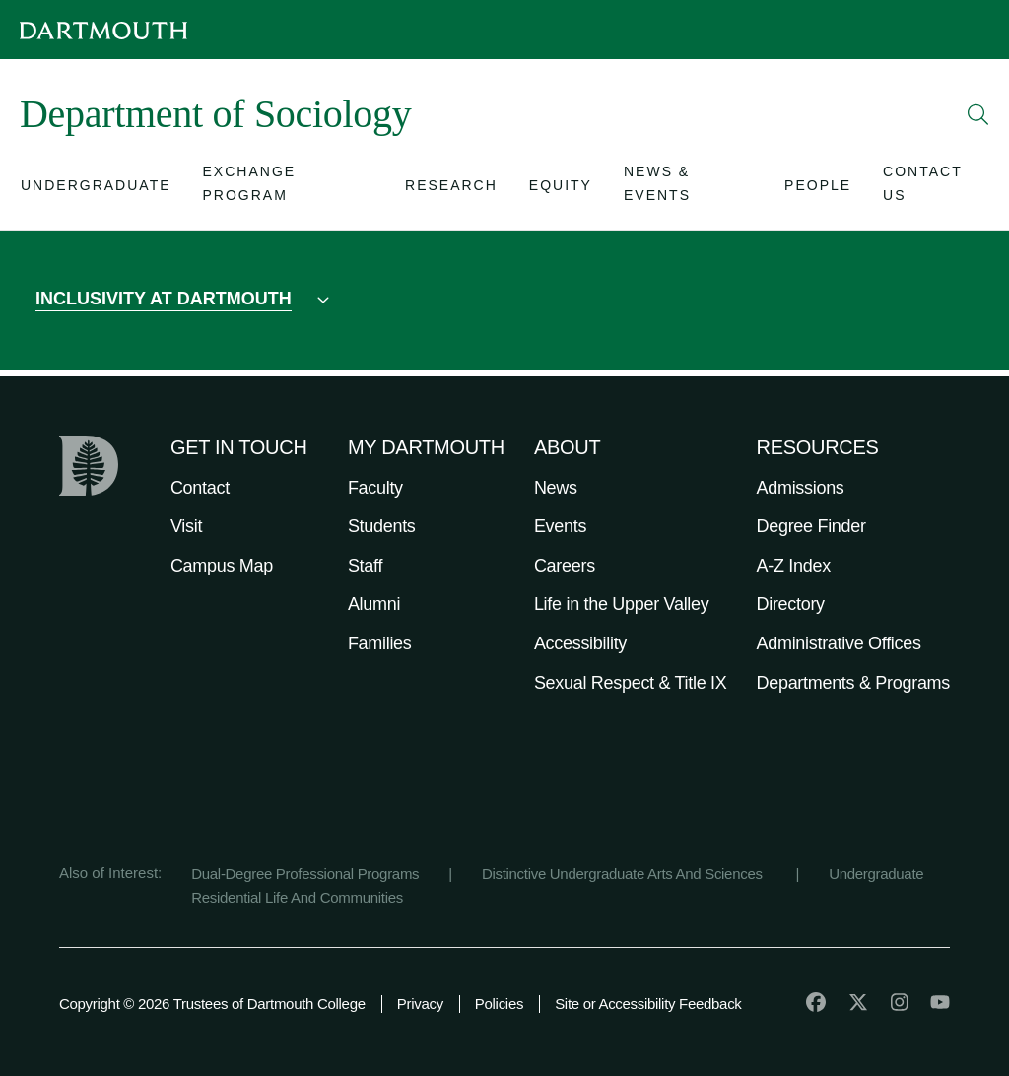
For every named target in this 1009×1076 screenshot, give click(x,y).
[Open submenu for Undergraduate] (96, 189)
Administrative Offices (839, 643)
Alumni (374, 604)
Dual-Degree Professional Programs (305, 873)
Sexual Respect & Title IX (630, 683)
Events (560, 526)
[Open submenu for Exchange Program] (288, 189)
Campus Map (221, 565)
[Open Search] (978, 114)
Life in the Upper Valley (621, 604)
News (555, 488)
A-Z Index (794, 565)
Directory (791, 604)
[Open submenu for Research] (451, 189)
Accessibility (580, 643)
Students (382, 526)
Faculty (375, 488)
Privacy (420, 1003)
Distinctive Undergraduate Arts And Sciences (624, 873)
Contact (200, 488)
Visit (186, 526)
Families (380, 643)
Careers (564, 565)
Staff (365, 565)
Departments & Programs (853, 683)
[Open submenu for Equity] (560, 189)
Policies (499, 1003)
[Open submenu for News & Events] (688, 189)
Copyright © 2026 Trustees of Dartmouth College (212, 1003)
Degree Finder (811, 526)
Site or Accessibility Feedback (648, 1003)
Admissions (800, 488)
